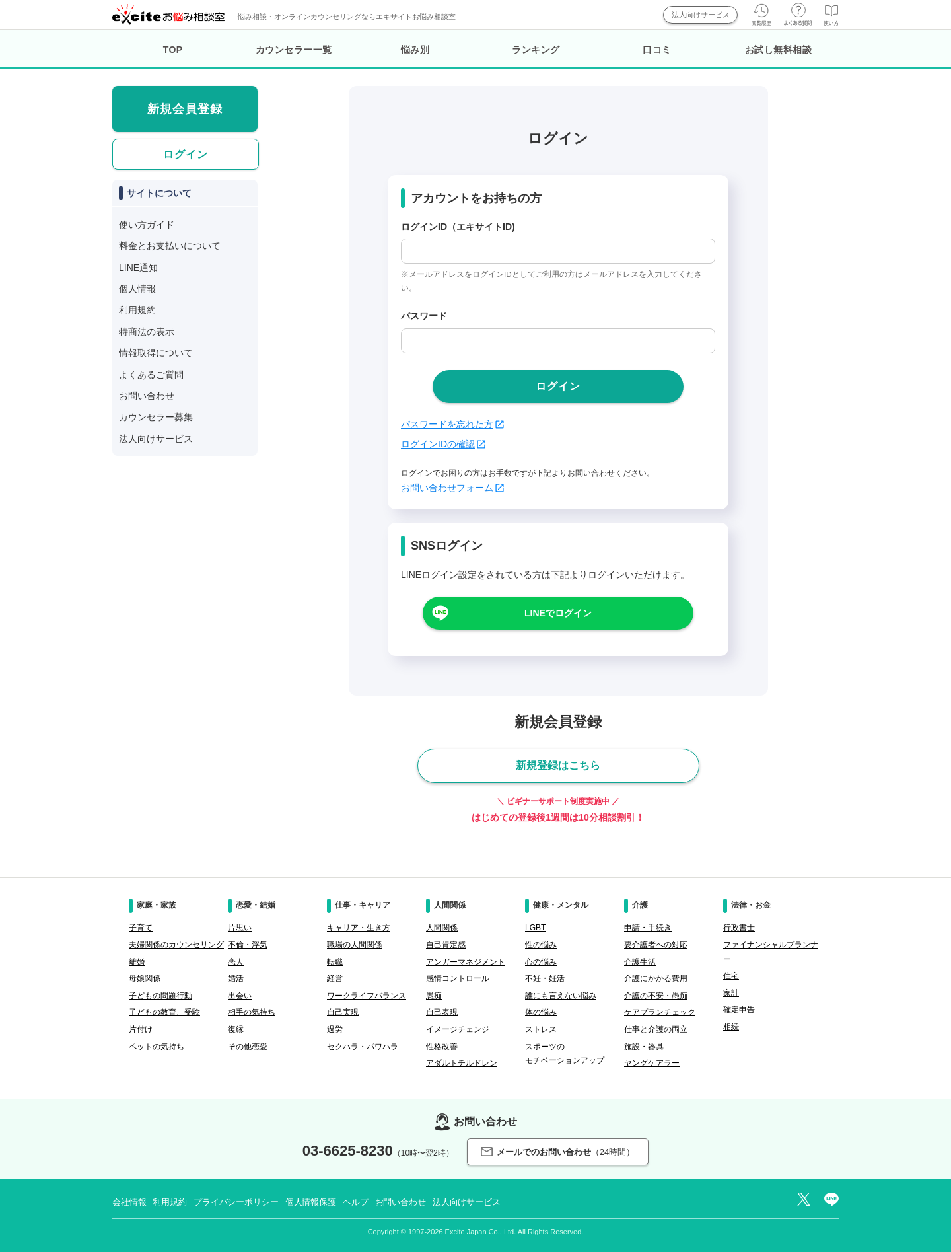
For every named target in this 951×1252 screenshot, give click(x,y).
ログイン (185, 154)
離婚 (137, 962)
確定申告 (739, 1009)
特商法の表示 (146, 331)
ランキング (536, 49)
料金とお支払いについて (170, 245)
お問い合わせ (146, 395)
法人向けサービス (701, 14)
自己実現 (343, 1012)
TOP (173, 49)
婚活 (236, 978)
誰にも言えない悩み (560, 995)
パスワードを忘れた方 (452, 424)
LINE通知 (138, 267)
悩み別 (415, 49)
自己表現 (442, 1012)
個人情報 (137, 288)
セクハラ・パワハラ (362, 1046)
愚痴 (434, 995)
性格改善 (442, 1046)
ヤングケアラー (652, 1063)
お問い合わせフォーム (452, 487)
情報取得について (156, 353)
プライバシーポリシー (236, 1202)
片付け (141, 1029)
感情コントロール (457, 978)
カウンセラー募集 (156, 417)
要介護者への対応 (655, 944)
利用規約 (137, 310)
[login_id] (558, 251)
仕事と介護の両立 (655, 1029)
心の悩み (541, 962)
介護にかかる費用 (655, 978)
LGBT (535, 927)
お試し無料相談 (778, 49)
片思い (240, 927)
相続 (731, 1026)
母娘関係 (144, 978)
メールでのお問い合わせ (558, 1152)
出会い (240, 995)
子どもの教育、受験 (164, 1012)
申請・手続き (648, 927)
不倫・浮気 (247, 944)
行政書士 (739, 927)
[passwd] (558, 340)
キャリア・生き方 (358, 927)
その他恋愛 (247, 1046)
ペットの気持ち (156, 1046)
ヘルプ (356, 1202)
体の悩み (541, 1012)
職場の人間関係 (354, 944)
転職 (335, 962)
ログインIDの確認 (443, 444)
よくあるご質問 (151, 374)
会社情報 (129, 1202)
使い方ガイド (146, 224)
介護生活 (640, 962)
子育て (141, 927)
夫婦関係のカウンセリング (176, 944)
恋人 (236, 962)
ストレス (541, 1029)
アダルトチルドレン (461, 1063)
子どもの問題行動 (160, 995)
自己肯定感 (446, 944)
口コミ (657, 49)
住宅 (731, 975)
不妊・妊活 (545, 978)
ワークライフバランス (366, 995)
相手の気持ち (251, 1012)
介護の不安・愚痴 (655, 995)
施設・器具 (644, 1046)
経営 (335, 978)
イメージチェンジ (457, 1029)
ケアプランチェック (659, 1012)
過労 (335, 1029)
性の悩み (541, 944)
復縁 (236, 1029)
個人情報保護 (310, 1202)
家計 (731, 993)
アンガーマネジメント (465, 962)
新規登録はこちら (558, 765)
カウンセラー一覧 (294, 49)
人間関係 (442, 927)
